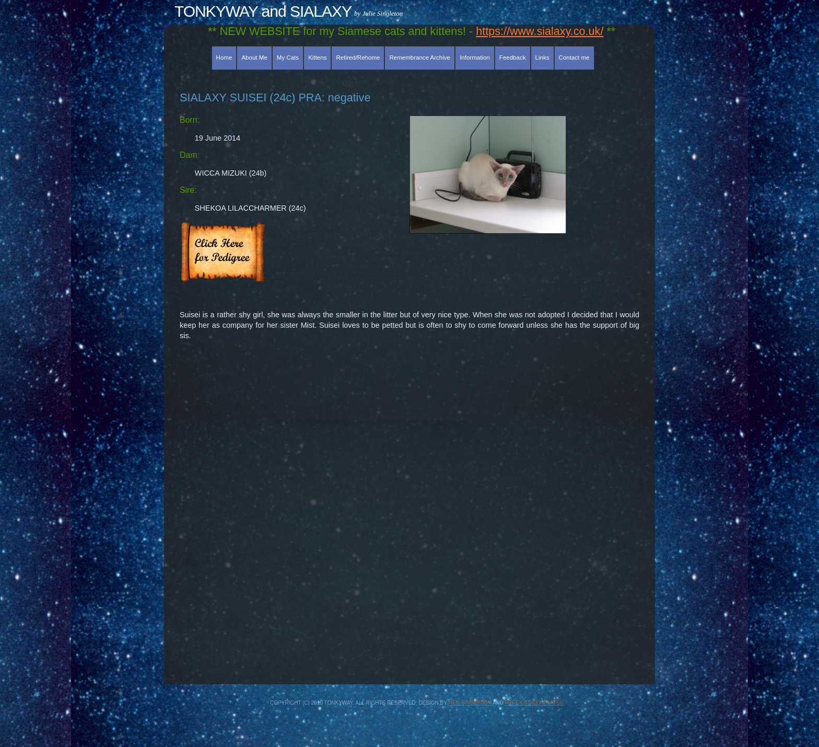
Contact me (574, 57)
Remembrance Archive (420, 57)
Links (542, 57)
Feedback (512, 57)
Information (475, 57)
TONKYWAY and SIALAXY (263, 11)
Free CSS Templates (534, 703)
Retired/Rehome (358, 57)
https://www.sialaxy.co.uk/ (539, 31)
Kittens (317, 57)
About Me (254, 57)
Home (224, 57)
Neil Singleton (470, 703)
